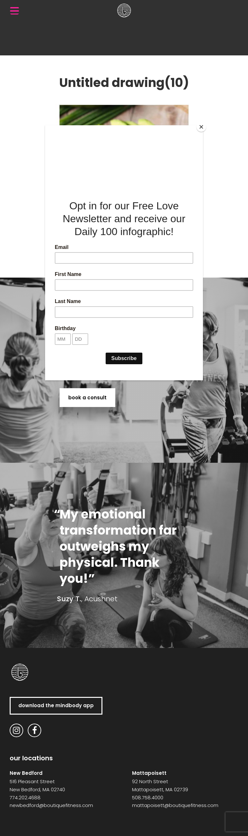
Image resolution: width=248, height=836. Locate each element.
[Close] (201, 127)
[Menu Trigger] (14, 10)
